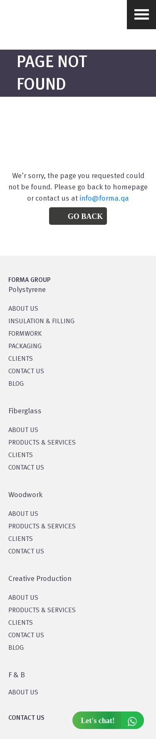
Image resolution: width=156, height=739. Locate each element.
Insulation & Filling (41, 321)
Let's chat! (112, 720)
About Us (23, 430)
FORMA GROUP (29, 280)
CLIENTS (20, 359)
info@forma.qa (104, 198)
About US (23, 309)
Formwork (25, 334)
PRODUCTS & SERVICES (42, 443)
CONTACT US (26, 371)
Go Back (85, 216)
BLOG (16, 384)
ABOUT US (23, 692)
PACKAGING (25, 346)
